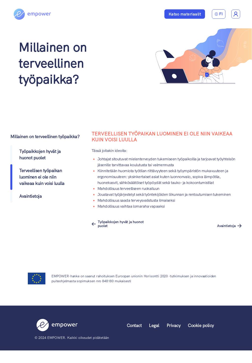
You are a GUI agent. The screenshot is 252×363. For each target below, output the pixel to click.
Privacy (174, 325)
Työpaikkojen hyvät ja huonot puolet (121, 224)
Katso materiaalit (185, 14)
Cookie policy (201, 325)
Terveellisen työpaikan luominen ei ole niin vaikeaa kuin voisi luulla (41, 177)
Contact (134, 325)
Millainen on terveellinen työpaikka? (52, 63)
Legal (154, 325)
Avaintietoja (30, 196)
